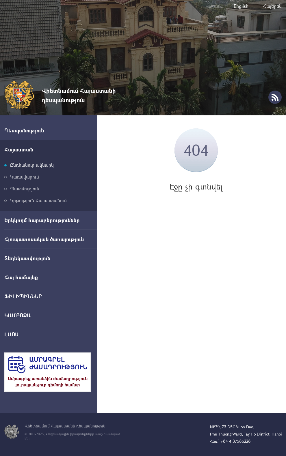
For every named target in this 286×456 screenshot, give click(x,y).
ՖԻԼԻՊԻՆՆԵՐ (23, 296)
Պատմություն (24, 188)
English (241, 6)
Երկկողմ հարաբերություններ (42, 220)
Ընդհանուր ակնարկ (32, 165)
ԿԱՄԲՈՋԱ (17, 315)
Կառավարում (24, 177)
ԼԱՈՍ (11, 334)
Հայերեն (272, 6)
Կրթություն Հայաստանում (38, 200)
